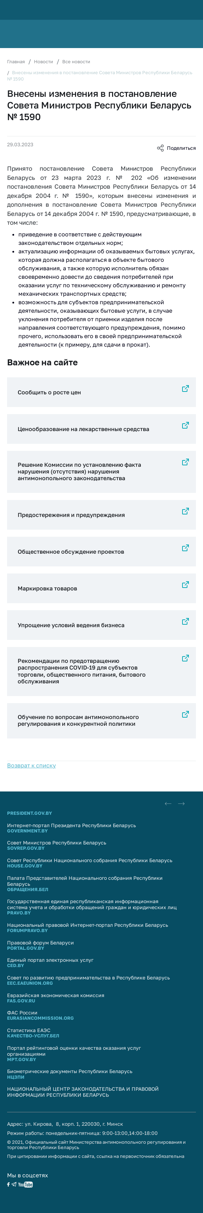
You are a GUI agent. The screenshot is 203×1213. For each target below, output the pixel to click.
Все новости (76, 61)
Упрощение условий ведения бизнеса (71, 625)
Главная (16, 61)
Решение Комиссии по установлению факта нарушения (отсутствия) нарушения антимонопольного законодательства (79, 471)
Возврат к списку (31, 765)
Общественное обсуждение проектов (71, 551)
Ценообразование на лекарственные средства (83, 428)
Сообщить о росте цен (49, 392)
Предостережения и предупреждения (71, 514)
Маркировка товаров (47, 588)
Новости (43, 61)
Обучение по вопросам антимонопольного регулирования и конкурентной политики (78, 720)
